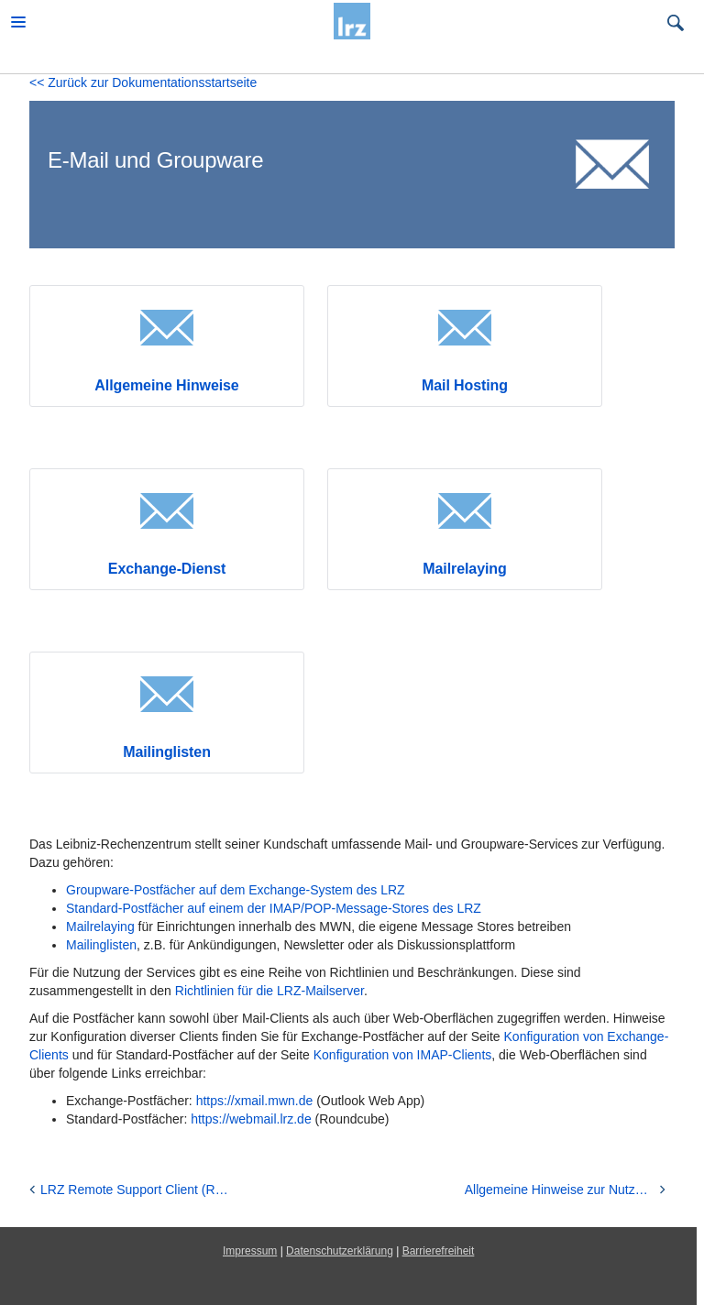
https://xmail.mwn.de (255, 1100)
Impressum (250, 1251)
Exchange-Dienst (167, 568)
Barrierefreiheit (438, 1251)
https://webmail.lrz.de (251, 1119)
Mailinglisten (167, 752)
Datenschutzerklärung (339, 1251)
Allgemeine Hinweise (166, 385)
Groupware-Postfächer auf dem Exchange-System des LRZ (235, 890)
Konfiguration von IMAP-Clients (403, 1054)
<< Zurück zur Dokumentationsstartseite (143, 82)
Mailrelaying (464, 568)
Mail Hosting (465, 385)
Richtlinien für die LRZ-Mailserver (269, 990)
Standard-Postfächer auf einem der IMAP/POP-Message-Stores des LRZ (273, 908)
